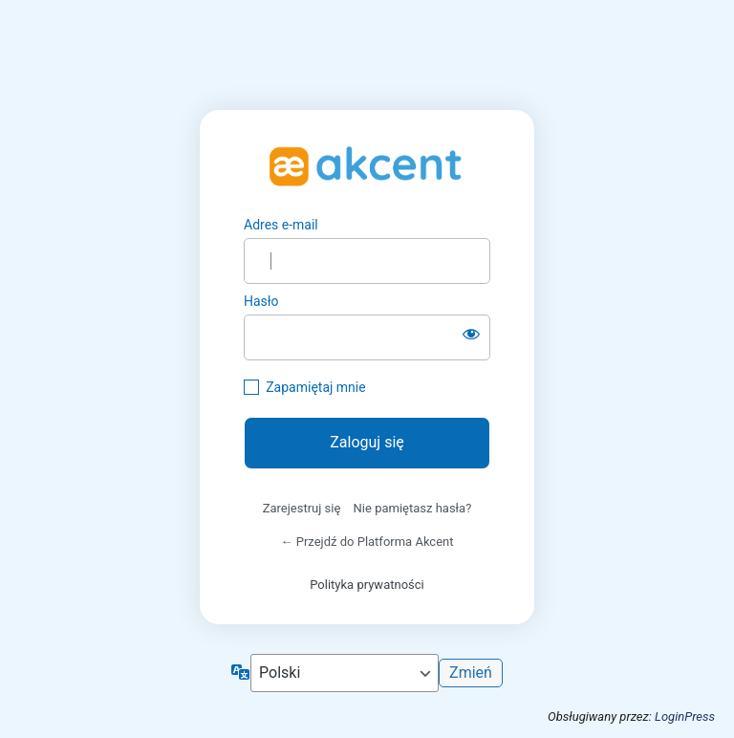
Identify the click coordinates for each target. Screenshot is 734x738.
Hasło (261, 301)
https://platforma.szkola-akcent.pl (367, 163)
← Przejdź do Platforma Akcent (367, 541)
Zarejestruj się (302, 508)
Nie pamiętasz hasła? (413, 508)
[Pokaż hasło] (471, 334)
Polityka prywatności (366, 584)
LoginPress (685, 716)
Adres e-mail (281, 224)
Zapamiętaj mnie (315, 387)
